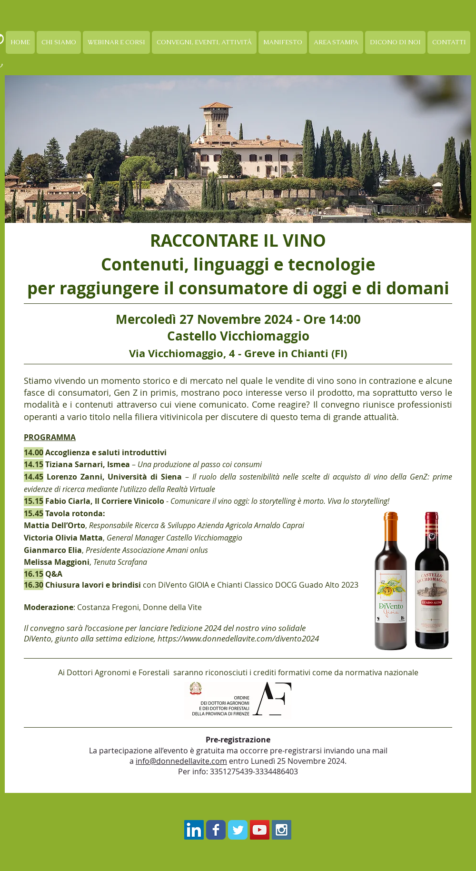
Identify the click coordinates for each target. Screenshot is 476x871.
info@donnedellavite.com (181, 761)
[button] (116, 42)
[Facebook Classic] (216, 830)
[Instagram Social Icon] (281, 830)
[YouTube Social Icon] (259, 830)
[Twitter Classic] (238, 830)
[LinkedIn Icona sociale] (194, 830)
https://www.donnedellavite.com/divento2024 (238, 638)
